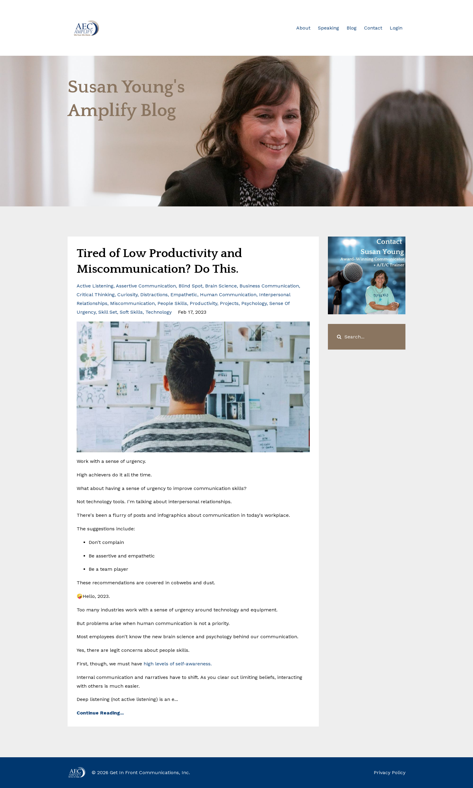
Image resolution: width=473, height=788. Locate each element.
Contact (373, 28)
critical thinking (96, 294)
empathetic (183, 294)
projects (229, 303)
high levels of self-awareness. (178, 664)
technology (158, 312)
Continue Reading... (100, 713)
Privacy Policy (389, 772)
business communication (269, 286)
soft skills (131, 312)
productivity (203, 303)
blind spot (190, 286)
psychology (254, 303)
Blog (352, 28)
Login (396, 28)
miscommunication (132, 303)
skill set (107, 312)
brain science (221, 286)
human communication (228, 294)
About (303, 28)
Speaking (328, 28)
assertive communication (146, 286)
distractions (154, 294)
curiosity (127, 294)
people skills (172, 303)
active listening (95, 286)
